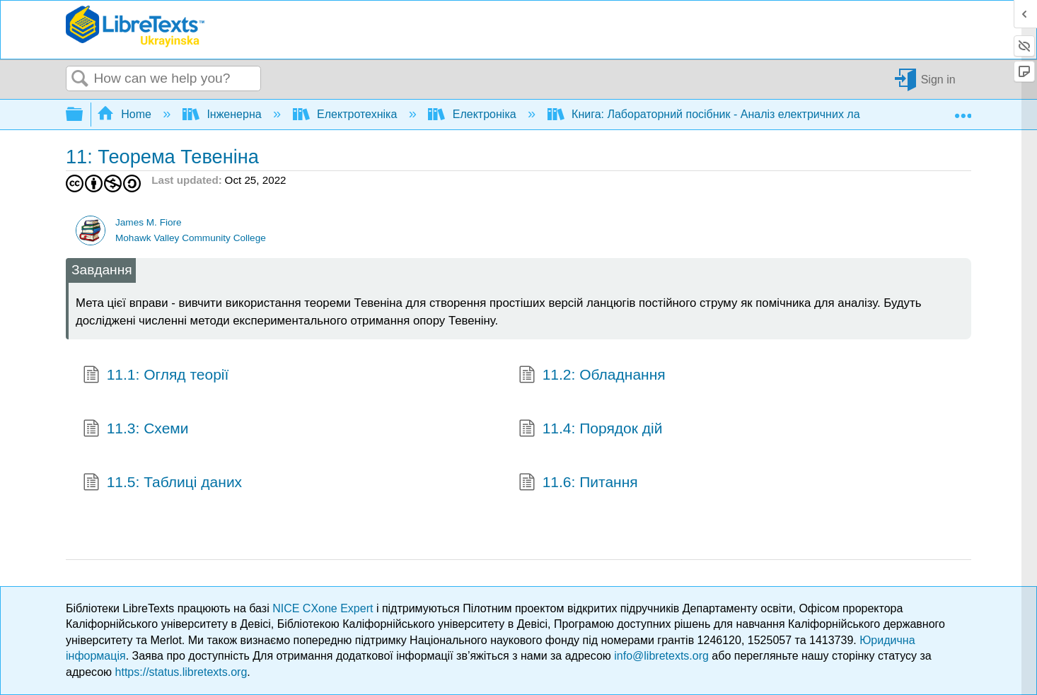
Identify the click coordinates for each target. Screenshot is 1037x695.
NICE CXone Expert (324, 608)
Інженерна (224, 114)
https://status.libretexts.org (181, 672)
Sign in (938, 79)
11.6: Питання (578, 484)
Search (80, 79)
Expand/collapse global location (962, 110)
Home (126, 114)
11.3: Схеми (135, 430)
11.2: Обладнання (592, 376)
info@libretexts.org (661, 656)
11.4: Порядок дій (590, 430)
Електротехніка (346, 114)
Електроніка (473, 114)
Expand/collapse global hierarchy (83, 114)
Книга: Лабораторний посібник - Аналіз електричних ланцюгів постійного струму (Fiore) (789, 114)
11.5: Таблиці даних (162, 484)
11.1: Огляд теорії (155, 376)
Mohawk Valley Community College (190, 238)
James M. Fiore (148, 222)
